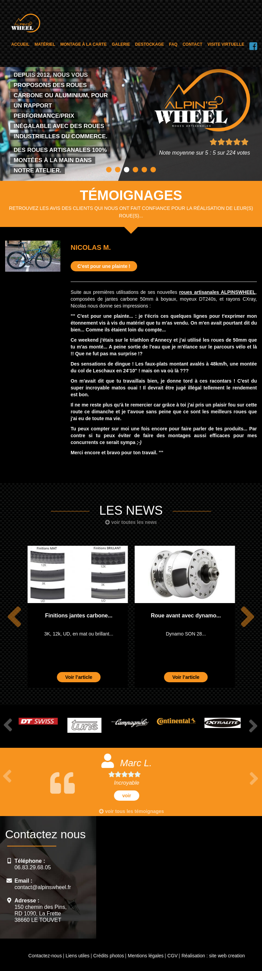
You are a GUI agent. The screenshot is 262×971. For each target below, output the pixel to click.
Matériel (44, 44)
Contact (192, 44)
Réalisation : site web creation (213, 955)
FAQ (173, 44)
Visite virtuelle (225, 44)
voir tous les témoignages (131, 811)
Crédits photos (108, 955)
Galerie (121, 44)
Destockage (149, 44)
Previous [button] (14, 617)
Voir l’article (78, 677)
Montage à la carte (83, 44)
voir (131, 795)
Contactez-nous (45, 955)
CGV (173, 955)
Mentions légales (145, 955)
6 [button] (153, 169)
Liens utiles (77, 955)
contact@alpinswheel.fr (42, 887)
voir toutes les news (131, 522)
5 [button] (144, 169)
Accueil (20, 44)
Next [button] (247, 617)
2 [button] (117, 169)
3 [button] (126, 169)
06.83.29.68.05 (32, 867)
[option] (77, 617)
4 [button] (135, 169)
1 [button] (109, 169)
